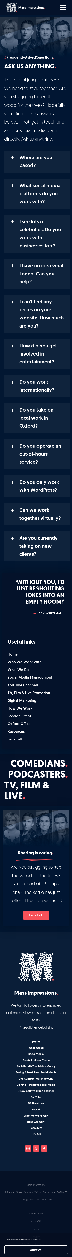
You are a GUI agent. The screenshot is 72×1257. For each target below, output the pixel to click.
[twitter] (36, 1148)
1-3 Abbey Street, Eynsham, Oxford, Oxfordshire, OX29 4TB (36, 1192)
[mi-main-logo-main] (25, 4)
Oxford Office (36, 1213)
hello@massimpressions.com (36, 1199)
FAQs (36, 1228)
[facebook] (44, 1148)
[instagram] (28, 1148)
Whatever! (36, 1249)
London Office (36, 1221)
